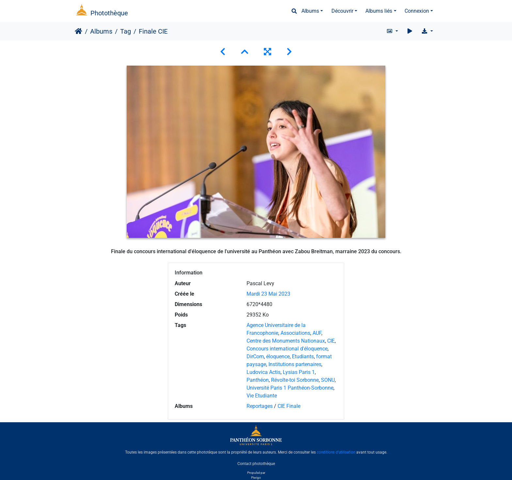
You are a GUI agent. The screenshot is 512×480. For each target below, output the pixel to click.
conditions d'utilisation (336, 452)
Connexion (417, 11)
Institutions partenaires (294, 364)
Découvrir (342, 11)
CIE (331, 341)
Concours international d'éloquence (287, 349)
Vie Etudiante (262, 396)
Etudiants (303, 356)
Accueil (78, 31)
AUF (316, 333)
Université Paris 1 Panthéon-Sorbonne (290, 388)
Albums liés (378, 11)
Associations (295, 333)
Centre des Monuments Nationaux (286, 341)
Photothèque (109, 13)
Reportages (260, 406)
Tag (125, 31)
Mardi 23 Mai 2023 (268, 294)
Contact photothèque (256, 463)
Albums (310, 11)
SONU (328, 380)
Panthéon (258, 380)
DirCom (255, 356)
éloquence (278, 356)
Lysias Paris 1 (299, 372)
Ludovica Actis (263, 372)
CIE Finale (289, 406)
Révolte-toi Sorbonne (295, 380)
